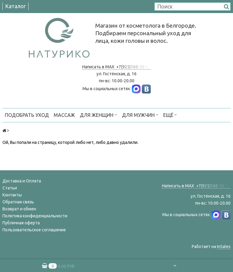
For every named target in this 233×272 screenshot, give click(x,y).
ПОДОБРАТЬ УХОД (27, 115)
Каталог (15, 6)
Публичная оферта (21, 222)
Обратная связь (18, 201)
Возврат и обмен (19, 208)
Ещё (170, 114)
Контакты (12, 194)
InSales (224, 246)
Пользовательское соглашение (34, 229)
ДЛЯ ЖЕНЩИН (98, 114)
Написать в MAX (99, 66)
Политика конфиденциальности (34, 215)
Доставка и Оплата (21, 180)
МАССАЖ (64, 115)
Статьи (9, 187)
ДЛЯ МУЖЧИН (140, 114)
